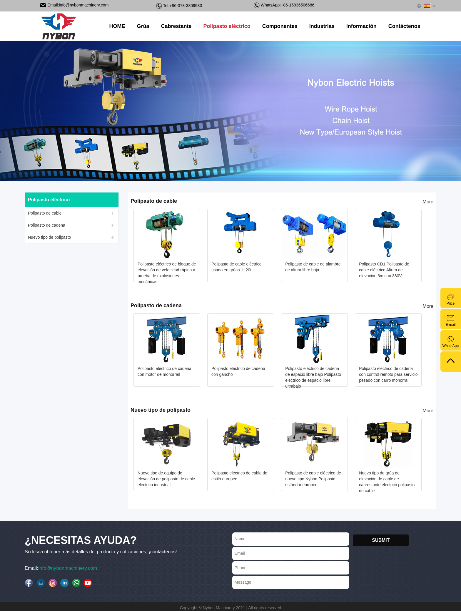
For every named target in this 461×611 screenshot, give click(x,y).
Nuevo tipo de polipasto (49, 237)
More (428, 201)
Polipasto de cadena (46, 225)
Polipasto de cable (44, 213)
